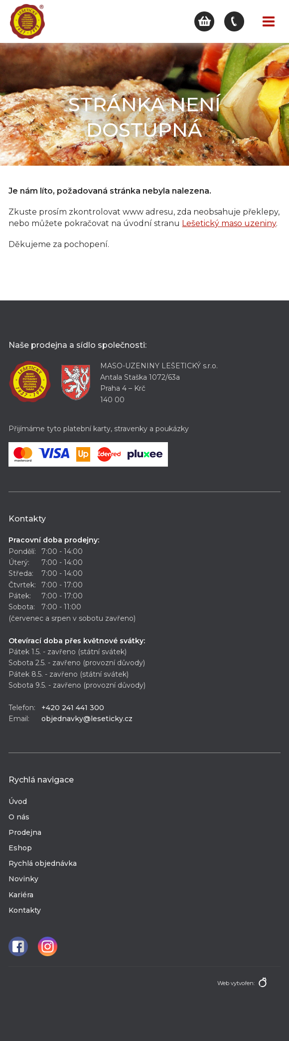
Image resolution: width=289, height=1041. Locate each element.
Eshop (20, 847)
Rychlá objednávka (42, 863)
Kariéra (20, 894)
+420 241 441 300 (72, 707)
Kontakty (24, 910)
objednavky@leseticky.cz (87, 718)
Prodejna (24, 832)
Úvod (17, 801)
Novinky (23, 878)
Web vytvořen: (236, 983)
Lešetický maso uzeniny (229, 223)
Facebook (18, 946)
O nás (18, 816)
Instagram (47, 946)
